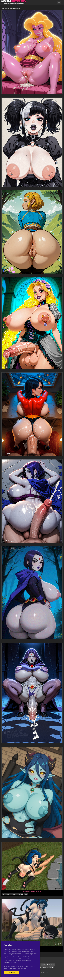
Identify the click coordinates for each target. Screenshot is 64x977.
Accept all (11, 972)
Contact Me (44, 972)
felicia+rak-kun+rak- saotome (32, 891)
